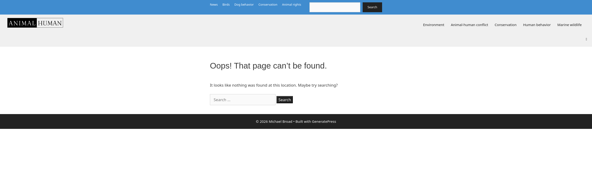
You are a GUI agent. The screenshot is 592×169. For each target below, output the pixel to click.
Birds (226, 4)
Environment (433, 24)
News (214, 4)
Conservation (267, 4)
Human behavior (537, 24)
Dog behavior (244, 4)
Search (372, 7)
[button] (586, 39)
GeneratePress (324, 121)
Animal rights (291, 4)
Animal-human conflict (469, 24)
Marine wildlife (569, 24)
